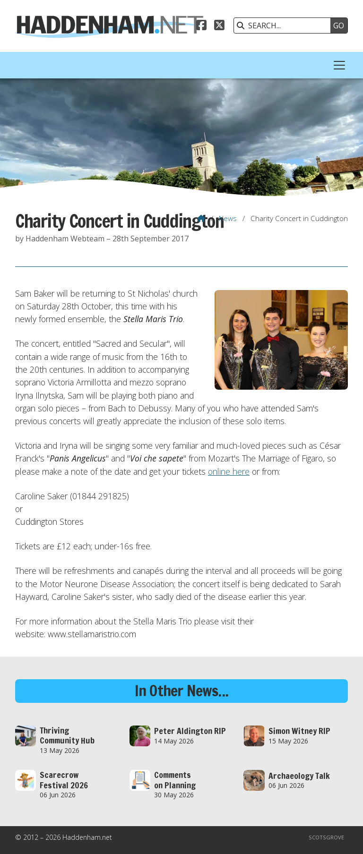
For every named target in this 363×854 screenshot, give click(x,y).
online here (229, 471)
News (228, 218)
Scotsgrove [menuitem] (326, 837)
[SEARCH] (284, 25)
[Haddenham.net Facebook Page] (201, 26)
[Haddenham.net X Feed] (219, 26)
